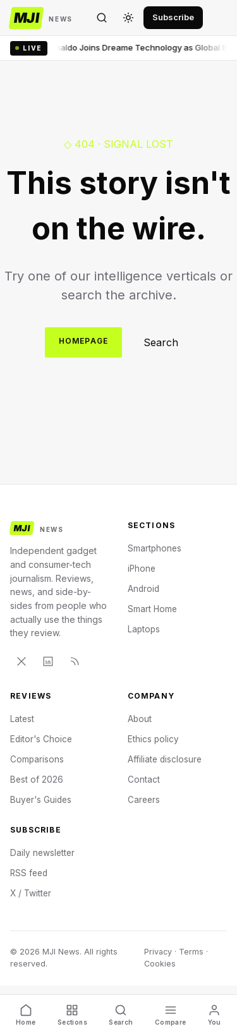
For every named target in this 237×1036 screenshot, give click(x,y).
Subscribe (173, 17)
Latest (22, 719)
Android (143, 589)
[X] (21, 661)
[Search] (101, 17)
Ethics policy (153, 739)
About (140, 719)
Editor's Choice (41, 739)
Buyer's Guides (40, 800)
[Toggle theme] (128, 17)
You (214, 1015)
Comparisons (37, 759)
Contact (144, 779)
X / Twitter (30, 893)
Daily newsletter (42, 853)
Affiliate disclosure (165, 759)
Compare (170, 1015)
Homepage (84, 341)
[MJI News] (41, 18)
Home (26, 1015)
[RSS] (74, 661)
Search (160, 342)
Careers (144, 800)
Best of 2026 (36, 779)
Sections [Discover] (72, 1015)
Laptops (144, 629)
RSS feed (28, 873)
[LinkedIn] (48, 661)
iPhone (141, 568)
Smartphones (154, 548)
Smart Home (152, 609)
